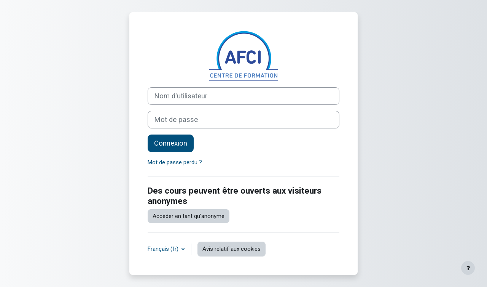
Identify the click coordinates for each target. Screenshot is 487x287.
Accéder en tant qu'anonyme (188, 216)
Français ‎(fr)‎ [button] (164, 248)
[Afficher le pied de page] (468, 268)
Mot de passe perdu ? (175, 162)
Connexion (170, 143)
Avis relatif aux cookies (231, 248)
